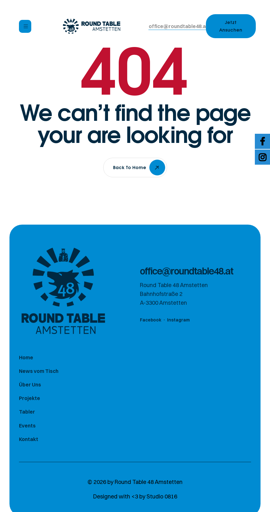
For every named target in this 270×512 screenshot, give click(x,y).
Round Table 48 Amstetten (149, 482)
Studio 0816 (162, 496)
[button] (178, 26)
